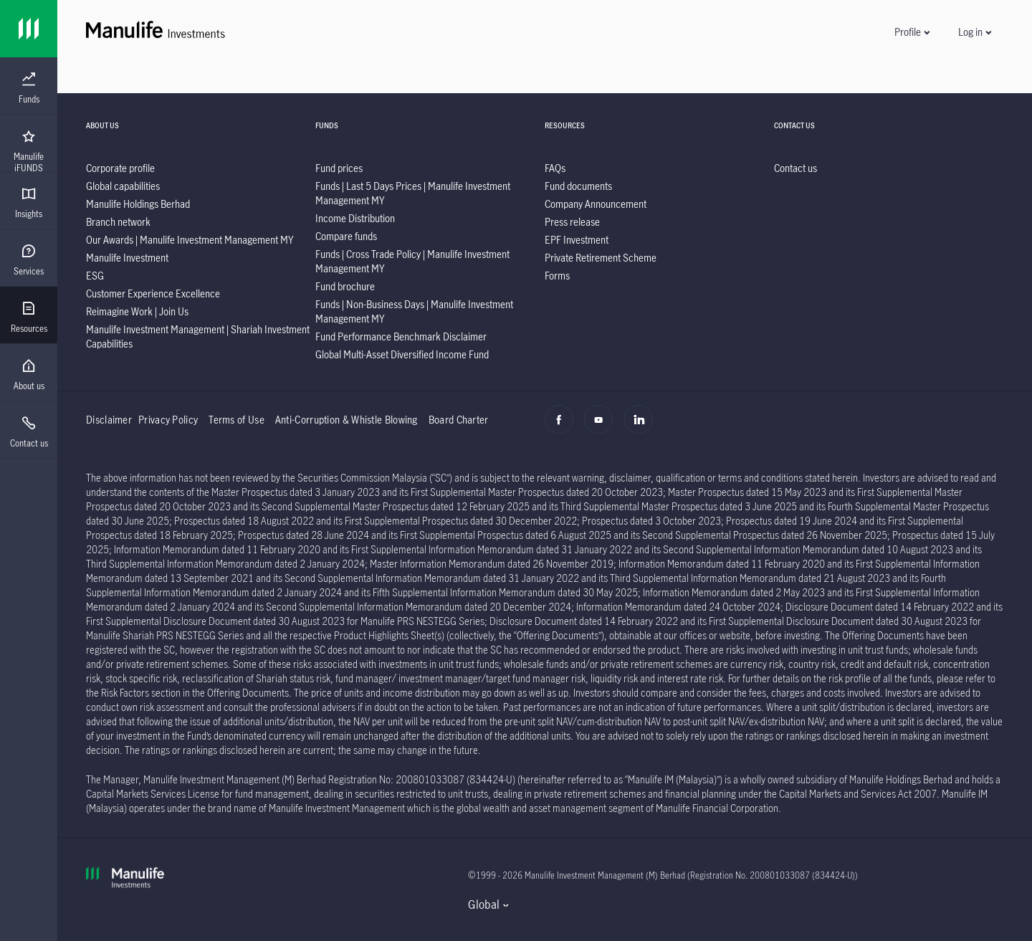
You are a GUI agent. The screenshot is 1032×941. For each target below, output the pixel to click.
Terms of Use (236, 419)
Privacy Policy (168, 419)
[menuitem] (28, 88)
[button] (911, 32)
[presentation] (28, 86)
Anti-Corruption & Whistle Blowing (346, 419)
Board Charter (459, 419)
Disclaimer (109, 419)
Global (484, 904)
